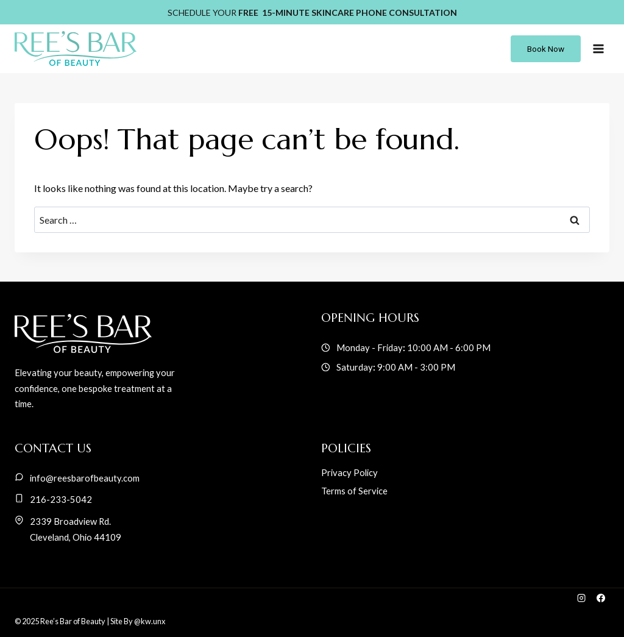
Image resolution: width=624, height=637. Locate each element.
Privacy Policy (349, 472)
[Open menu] (598, 48)
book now (545, 49)
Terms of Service (354, 490)
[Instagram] (580, 598)
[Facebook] (600, 598)
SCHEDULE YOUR (312, 12)
